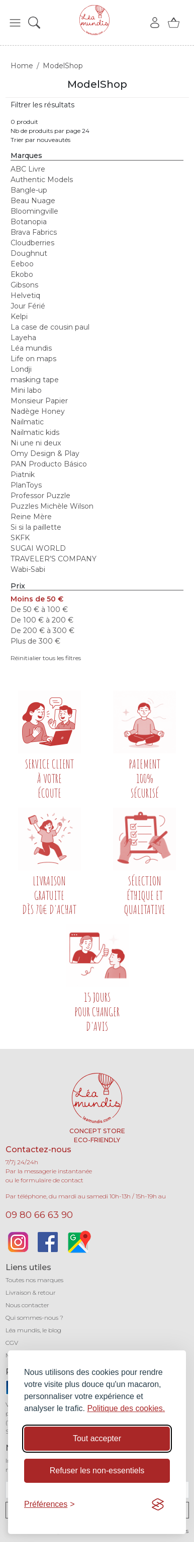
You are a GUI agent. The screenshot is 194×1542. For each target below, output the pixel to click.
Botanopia (29, 221)
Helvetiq (25, 295)
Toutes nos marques (34, 1280)
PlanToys (26, 485)
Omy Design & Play (45, 453)
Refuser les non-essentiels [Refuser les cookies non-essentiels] (97, 1470)
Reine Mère (31, 516)
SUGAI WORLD (38, 548)
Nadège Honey (38, 411)
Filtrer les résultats (42, 104)
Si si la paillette (36, 527)
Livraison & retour (31, 1292)
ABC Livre (28, 169)
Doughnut (29, 253)
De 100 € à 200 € (42, 620)
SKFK (20, 537)
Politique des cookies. (126, 1408)
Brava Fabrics (34, 232)
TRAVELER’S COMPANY (53, 558)
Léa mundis (31, 348)
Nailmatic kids (35, 432)
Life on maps (33, 358)
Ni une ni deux (36, 442)
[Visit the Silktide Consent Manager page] (158, 1504)
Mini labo (26, 390)
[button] (15, 22)
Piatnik (23, 474)
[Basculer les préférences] (49, 1504)
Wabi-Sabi (28, 569)
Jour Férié (28, 306)
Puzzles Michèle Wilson (52, 506)
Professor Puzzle (40, 495)
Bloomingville (34, 211)
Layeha (23, 337)
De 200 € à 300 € (42, 630)
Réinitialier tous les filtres (46, 658)
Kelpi (19, 316)
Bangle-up (29, 190)
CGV (12, 1342)
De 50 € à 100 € (39, 609)
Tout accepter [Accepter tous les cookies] (97, 1438)
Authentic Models (42, 179)
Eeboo (22, 263)
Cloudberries (32, 242)
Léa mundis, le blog (33, 1330)
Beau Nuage (33, 200)
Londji (21, 369)
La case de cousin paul (50, 327)
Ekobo (22, 274)
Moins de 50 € (37, 598)
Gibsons (24, 284)
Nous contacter (27, 1305)
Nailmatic (27, 421)
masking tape (35, 379)
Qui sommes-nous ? (34, 1317)
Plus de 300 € (35, 641)
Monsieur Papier (39, 400)
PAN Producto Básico (49, 464)
